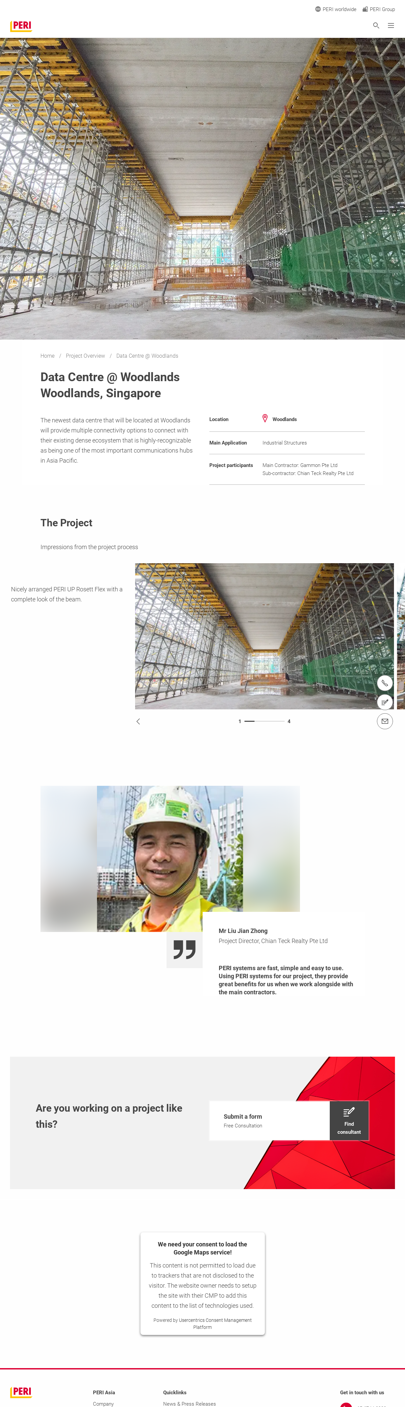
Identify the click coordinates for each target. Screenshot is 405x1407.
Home (48, 356)
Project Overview (86, 356)
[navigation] (289, 1120)
